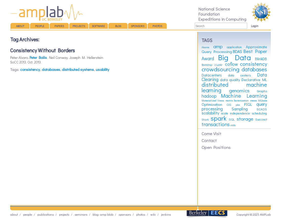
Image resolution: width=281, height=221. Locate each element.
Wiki (153, 214)
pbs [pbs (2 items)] (238, 105)
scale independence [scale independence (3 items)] (235, 113)
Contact (209, 140)
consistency (30, 69)
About (20, 26)
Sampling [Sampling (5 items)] (240, 108)
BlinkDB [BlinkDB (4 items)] (261, 58)
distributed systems (78, 69)
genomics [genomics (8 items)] (239, 90)
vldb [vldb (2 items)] (232, 125)
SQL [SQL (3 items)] (232, 119)
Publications (45, 214)
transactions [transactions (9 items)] (216, 124)
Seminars (81, 214)
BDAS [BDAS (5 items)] (237, 51)
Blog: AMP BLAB (103, 214)
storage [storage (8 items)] (245, 118)
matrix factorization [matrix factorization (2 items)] (237, 100)
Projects (79, 26)
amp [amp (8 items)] (218, 46)
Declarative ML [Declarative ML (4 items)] (254, 79)
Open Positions (216, 147)
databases (51, 69)
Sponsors (137, 26)
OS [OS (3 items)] (229, 104)
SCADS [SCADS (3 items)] (262, 109)
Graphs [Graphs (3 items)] (262, 91)
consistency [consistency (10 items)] (253, 63)
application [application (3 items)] (234, 47)
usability (102, 69)
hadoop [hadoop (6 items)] (209, 96)
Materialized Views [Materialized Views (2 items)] (213, 100)
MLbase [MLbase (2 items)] (262, 100)
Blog (118, 26)
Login (254, 26)
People (39, 26)
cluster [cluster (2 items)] (218, 65)
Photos (157, 26)
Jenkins (166, 214)
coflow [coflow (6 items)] (231, 64)
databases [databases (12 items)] (254, 69)
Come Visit (211, 133)
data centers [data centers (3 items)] (239, 75)
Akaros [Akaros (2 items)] (205, 47)
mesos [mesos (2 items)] (253, 100)
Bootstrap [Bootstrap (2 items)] (207, 65)
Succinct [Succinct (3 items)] (261, 119)
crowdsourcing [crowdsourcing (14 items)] (220, 69)
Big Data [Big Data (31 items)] (234, 57)
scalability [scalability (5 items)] (210, 112)
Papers (59, 26)
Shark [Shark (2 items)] (205, 119)
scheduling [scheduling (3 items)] (259, 113)
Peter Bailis (38, 57)
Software (98, 26)
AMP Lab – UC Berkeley (46, 12)
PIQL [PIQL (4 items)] (248, 104)
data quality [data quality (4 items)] (230, 79)
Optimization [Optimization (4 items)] (212, 104)
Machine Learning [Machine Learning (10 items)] (244, 95)
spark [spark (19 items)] (219, 118)
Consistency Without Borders (42, 50)
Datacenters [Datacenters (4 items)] (212, 75)
